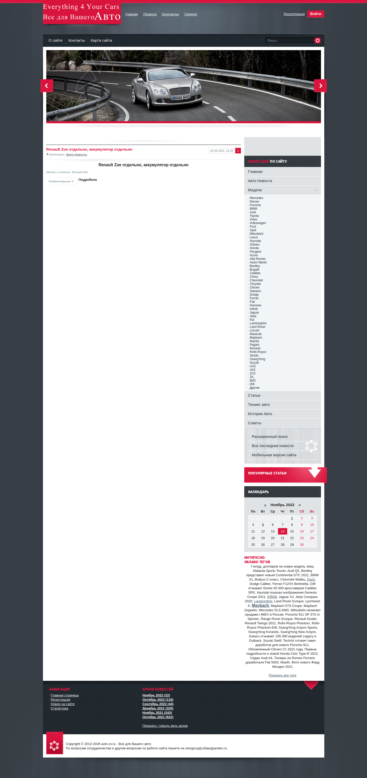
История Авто (260, 414)
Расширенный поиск (270, 436)
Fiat (252, 302)
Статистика (59, 708)
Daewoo (255, 291)
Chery (254, 277)
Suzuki (254, 362)
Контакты (76, 40)
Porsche (255, 205)
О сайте (56, 40)
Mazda (254, 341)
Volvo (253, 219)
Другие (255, 388)
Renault (255, 348)
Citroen (255, 287)
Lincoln (255, 330)
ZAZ (253, 373)
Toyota (254, 216)
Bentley (255, 266)
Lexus (254, 237)
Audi (253, 212)
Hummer (256, 305)
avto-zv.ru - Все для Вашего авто (82, 12)
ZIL (252, 377)
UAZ (253, 366)
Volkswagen (258, 223)
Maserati (256, 334)
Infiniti (254, 309)
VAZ (252, 370)
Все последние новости (273, 445)
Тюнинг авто (259, 404)
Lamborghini (258, 323)
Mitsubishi (256, 234)
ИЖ (252, 384)
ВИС (253, 380)
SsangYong (257, 359)
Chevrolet (256, 280)
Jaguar (254, 312)
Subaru (255, 244)
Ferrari (254, 298)
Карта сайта (101, 40)
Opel (253, 230)
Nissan (254, 201)
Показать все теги (282, 675)
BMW (253, 208)
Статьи (254, 395)
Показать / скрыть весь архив (165, 726)
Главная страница (65, 695)
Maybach (256, 337)
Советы (254, 423)
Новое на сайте (63, 704)
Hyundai (255, 241)
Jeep (253, 316)
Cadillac (255, 273)
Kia (252, 319)
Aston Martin (258, 262)
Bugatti (254, 269)
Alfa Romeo (258, 259)
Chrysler (255, 284)
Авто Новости (76, 154)
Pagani (254, 345)
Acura (254, 255)
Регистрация (60, 700)
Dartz (311, 579)
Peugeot (255, 251)
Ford (253, 226)
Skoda (254, 355)
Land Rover (258, 327)
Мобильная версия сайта (274, 455)
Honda (254, 248)
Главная (255, 171)
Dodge (254, 294)
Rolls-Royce (258, 352)
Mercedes (256, 198)
